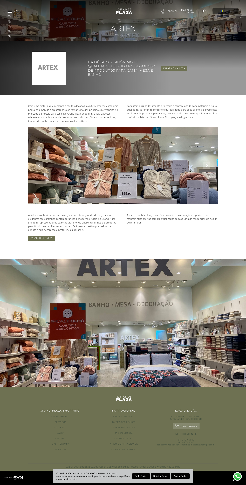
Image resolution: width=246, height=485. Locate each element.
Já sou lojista (124, 433)
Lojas (60, 438)
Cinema (60, 427)
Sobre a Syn (124, 438)
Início (118, 35)
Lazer (60, 433)
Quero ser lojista (123, 422)
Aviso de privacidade (124, 444)
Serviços (60, 422)
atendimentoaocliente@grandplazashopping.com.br (186, 444)
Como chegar (188, 426)
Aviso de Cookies (124, 449)
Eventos (60, 449)
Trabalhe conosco (123, 427)
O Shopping (60, 416)
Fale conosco (124, 416)
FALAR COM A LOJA (174, 68)
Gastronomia (60, 444)
